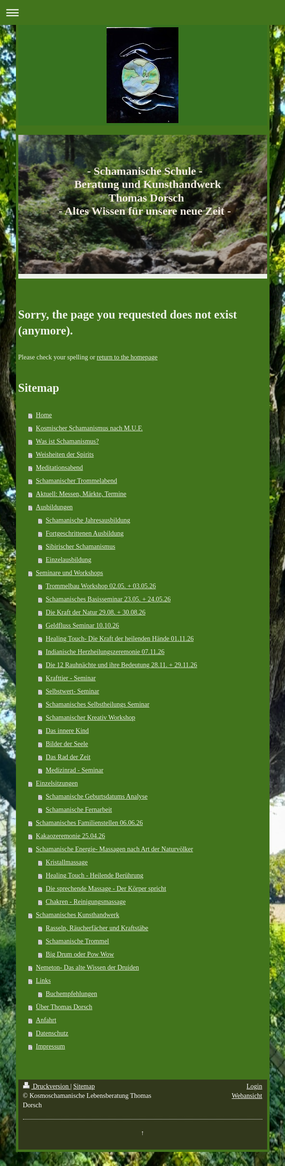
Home (44, 415)
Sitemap (84, 1086)
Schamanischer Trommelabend (76, 480)
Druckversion (46, 1086)
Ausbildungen (54, 507)
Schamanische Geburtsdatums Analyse (96, 796)
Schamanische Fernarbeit (79, 809)
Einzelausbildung (68, 559)
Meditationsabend (59, 467)
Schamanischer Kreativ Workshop (90, 717)
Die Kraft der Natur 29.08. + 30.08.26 (95, 612)
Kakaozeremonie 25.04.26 (70, 836)
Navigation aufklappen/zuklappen (142, 12)
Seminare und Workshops (69, 572)
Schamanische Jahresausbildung (88, 520)
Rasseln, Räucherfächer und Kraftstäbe (97, 928)
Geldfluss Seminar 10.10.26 (82, 625)
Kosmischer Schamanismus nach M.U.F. (89, 428)
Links (43, 980)
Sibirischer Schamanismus (80, 546)
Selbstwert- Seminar (72, 691)
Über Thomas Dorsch (64, 1007)
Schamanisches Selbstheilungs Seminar (97, 704)
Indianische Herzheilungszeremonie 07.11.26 (105, 651)
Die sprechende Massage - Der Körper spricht (106, 888)
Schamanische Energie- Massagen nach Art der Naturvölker (114, 849)
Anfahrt (46, 1020)
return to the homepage (127, 357)
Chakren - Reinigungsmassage (85, 901)
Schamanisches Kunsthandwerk (77, 914)
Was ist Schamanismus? (67, 441)
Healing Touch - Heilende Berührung (94, 875)
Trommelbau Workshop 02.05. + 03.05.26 (101, 586)
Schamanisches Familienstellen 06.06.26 (89, 822)
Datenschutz (52, 1033)
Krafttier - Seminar (71, 678)
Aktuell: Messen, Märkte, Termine (81, 493)
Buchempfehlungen (71, 993)
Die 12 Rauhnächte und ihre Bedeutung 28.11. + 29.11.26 (121, 665)
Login (254, 1086)
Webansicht (247, 1095)
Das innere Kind (67, 730)
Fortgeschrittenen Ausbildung (84, 533)
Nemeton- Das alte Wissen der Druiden (87, 967)
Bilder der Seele (67, 743)
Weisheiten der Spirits (64, 454)
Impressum (50, 1046)
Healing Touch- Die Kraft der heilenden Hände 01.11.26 (119, 638)
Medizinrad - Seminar (74, 770)
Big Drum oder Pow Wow (80, 954)
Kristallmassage (66, 862)
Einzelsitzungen (56, 783)
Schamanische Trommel (77, 941)
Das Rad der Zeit (68, 757)
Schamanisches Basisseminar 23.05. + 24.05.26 (108, 599)
